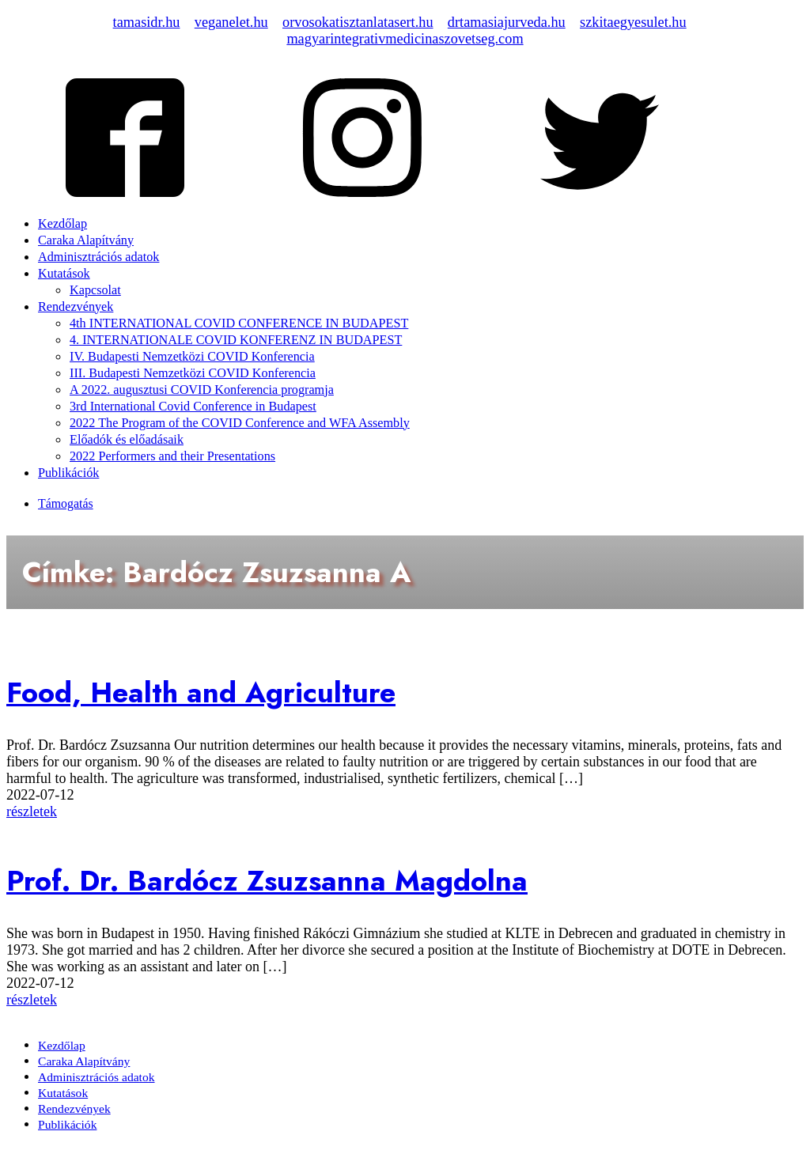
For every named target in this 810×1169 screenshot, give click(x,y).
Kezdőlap (62, 224)
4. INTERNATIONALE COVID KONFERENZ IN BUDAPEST (236, 340)
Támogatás (65, 503)
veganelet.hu (231, 22)
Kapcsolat (95, 290)
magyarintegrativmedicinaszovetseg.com (404, 39)
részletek (31, 811)
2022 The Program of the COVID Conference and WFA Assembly (240, 423)
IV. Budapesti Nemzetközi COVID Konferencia (192, 357)
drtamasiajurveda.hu (507, 22)
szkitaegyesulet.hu (633, 22)
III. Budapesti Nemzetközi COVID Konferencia (193, 373)
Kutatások (64, 274)
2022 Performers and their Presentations (172, 456)
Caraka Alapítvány (86, 240)
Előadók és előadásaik (127, 440)
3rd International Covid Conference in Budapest (193, 406)
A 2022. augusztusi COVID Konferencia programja (202, 390)
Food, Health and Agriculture (201, 692)
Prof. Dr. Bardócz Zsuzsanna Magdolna (267, 881)
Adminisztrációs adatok (98, 257)
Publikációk (68, 473)
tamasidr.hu (146, 22)
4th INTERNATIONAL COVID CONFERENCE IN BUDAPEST (239, 323)
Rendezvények (75, 307)
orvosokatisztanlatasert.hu (357, 22)
